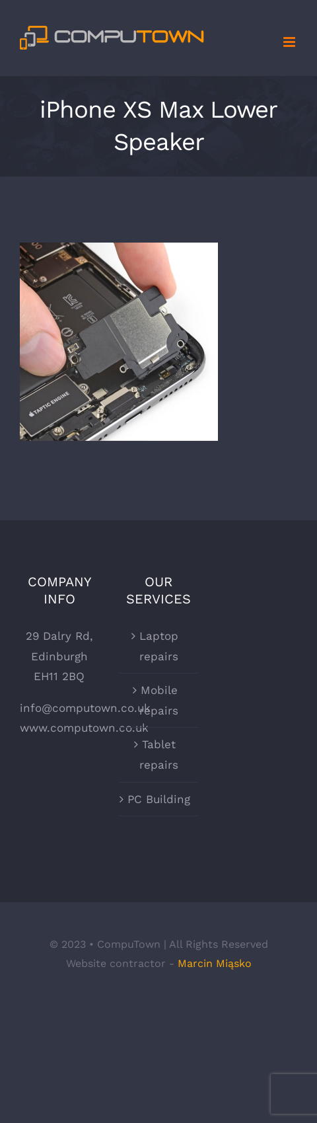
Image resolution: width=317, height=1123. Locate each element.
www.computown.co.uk (84, 727)
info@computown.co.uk (85, 708)
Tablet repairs (158, 754)
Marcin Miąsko (215, 963)
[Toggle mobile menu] (290, 42)
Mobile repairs (158, 700)
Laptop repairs (158, 646)
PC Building (158, 799)
